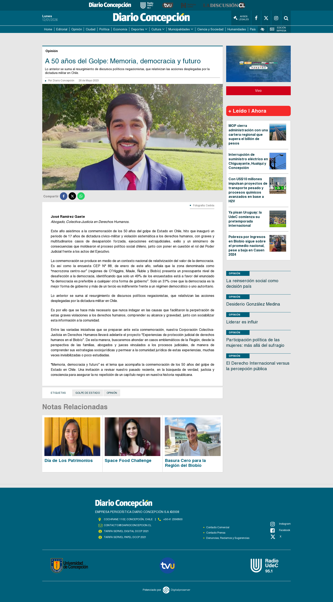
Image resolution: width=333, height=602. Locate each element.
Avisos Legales (241, 18)
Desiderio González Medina (253, 304)
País (253, 29)
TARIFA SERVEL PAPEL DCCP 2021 (125, 537)
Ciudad (90, 29)
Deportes (137, 29)
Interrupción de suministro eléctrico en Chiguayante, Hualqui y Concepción (248, 161)
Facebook (280, 530)
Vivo (258, 91)
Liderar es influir (242, 321)
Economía (120, 29)
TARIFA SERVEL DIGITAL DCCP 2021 (126, 531)
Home (48, 29)
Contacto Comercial (217, 527)
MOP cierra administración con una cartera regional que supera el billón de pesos (248, 134)
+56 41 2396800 (172, 519)
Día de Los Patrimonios (68, 460)
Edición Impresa (278, 29)
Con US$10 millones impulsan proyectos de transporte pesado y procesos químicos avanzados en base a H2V (248, 190)
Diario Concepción (63, 80)
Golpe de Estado (87, 392)
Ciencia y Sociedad (210, 29)
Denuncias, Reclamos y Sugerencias (227, 538)
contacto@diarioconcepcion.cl (127, 525)
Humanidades (236, 29)
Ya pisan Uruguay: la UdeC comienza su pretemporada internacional (245, 219)
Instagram (280, 524)
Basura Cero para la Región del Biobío (185, 463)
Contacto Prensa (215, 532)
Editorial (61, 29)
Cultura (156, 29)
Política (104, 29)
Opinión (76, 29)
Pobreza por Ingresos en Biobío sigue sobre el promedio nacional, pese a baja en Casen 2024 (247, 245)
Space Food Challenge (128, 460)
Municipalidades (179, 29)
